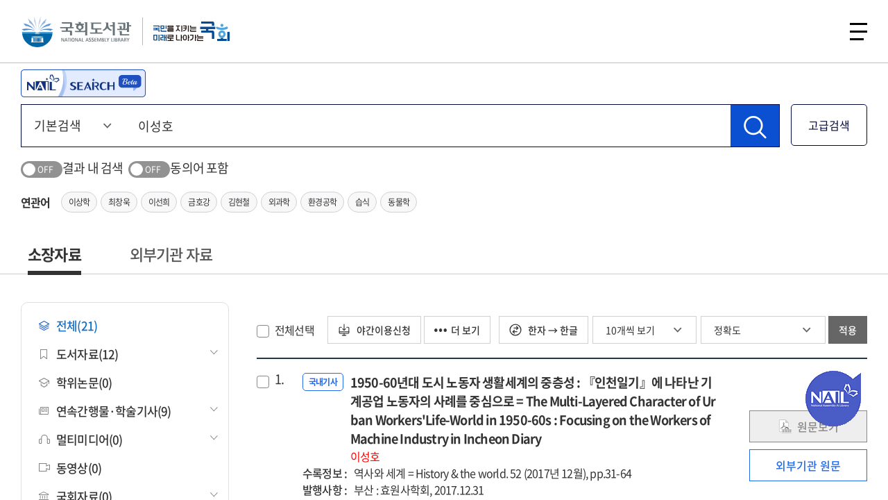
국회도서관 (76, 31)
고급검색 (829, 125)
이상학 (79, 202)
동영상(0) (70, 467)
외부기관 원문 (808, 465)
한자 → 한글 (543, 330)
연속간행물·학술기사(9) (105, 410)
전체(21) (68, 325)
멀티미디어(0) (81, 439)
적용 (848, 330)
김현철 (239, 202)
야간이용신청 (374, 330)
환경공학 (322, 202)
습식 (362, 202)
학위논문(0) (75, 382)
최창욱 (119, 202)
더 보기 (457, 330)
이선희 (159, 202)
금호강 (199, 202)
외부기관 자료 (171, 253)
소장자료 (54, 253)
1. (279, 379)
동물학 (398, 202)
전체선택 (294, 330)
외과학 (279, 202)
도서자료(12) (79, 353)
